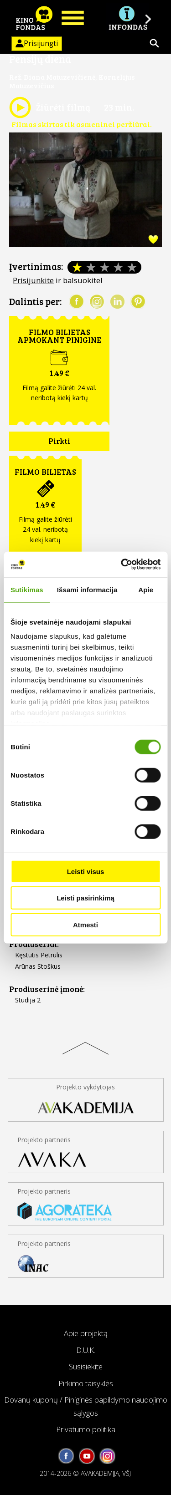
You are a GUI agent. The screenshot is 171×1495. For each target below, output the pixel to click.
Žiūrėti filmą (49, 107)
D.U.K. (85, 1350)
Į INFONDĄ (128, 18)
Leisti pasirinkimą (85, 898)
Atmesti (85, 924)
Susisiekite (86, 1366)
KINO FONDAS (34, 18)
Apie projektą (86, 1333)
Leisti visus (85, 871)
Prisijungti (34, 43)
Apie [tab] (145, 589)
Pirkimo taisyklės (85, 1383)
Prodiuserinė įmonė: (47, 989)
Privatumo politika (85, 1429)
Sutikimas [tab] (26, 589)
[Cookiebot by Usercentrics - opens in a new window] (122, 564)
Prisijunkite (33, 280)
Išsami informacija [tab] (87, 589)
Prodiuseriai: (34, 944)
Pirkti (59, 441)
